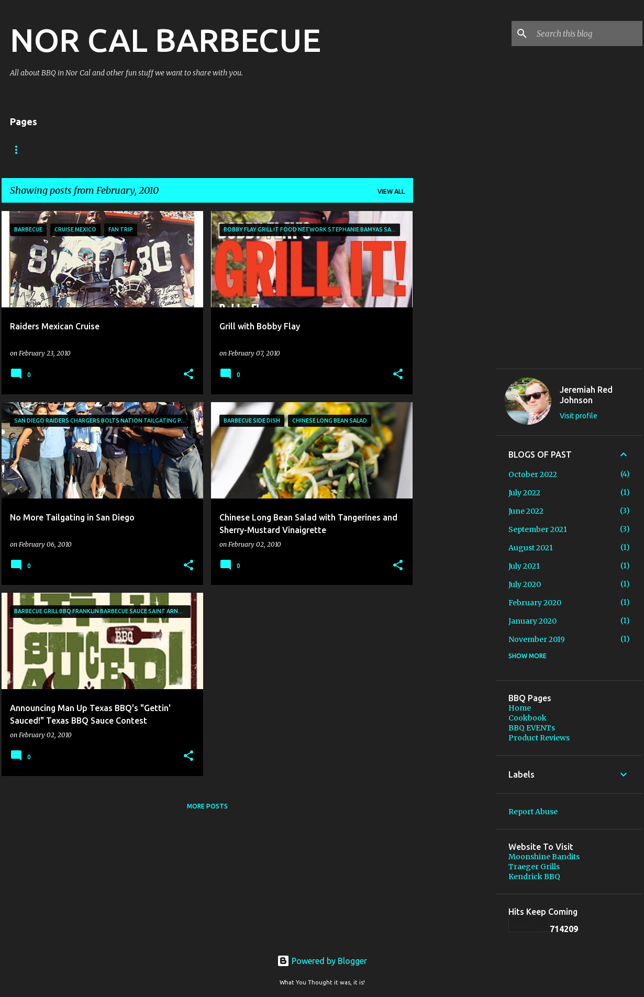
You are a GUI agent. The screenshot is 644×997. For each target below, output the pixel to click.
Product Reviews (539, 738)
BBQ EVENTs (131, 149)
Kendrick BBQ (534, 876)
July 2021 (524, 566)
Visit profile (578, 416)
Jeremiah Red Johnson (586, 395)
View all (391, 191)
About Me (70, 149)
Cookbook (194, 149)
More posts (207, 806)
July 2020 (524, 584)
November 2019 (536, 639)
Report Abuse (533, 811)
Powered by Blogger (322, 961)
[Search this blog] (587, 33)
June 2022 (525, 511)
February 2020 (534, 602)
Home (20, 149)
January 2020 (532, 621)
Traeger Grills (534, 866)
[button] (188, 375)
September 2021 (537, 529)
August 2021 (530, 547)
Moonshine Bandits (544, 856)
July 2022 (524, 492)
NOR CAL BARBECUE (165, 39)
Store (247, 149)
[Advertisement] (454, 516)
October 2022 (532, 474)
